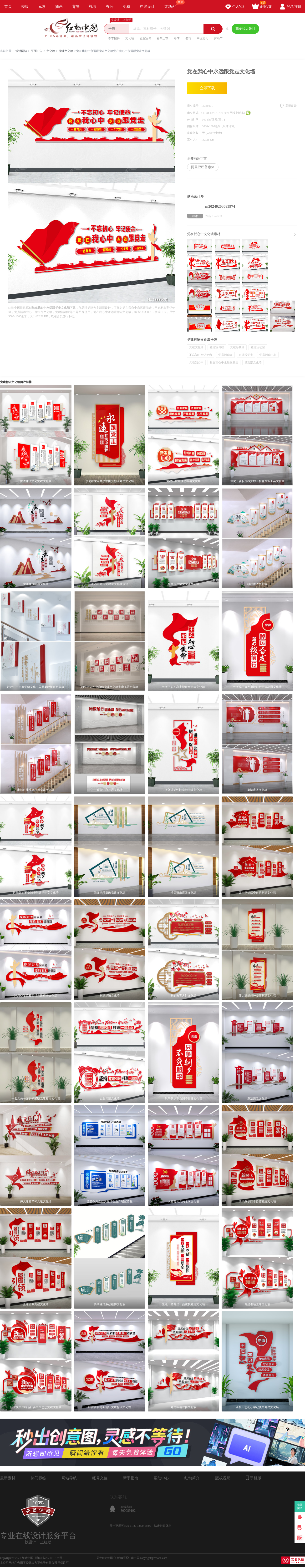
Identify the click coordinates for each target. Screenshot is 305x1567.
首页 (8, 7)
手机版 (253, 1478)
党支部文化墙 (253, 362)
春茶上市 (162, 38)
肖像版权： (194, 133)
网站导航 (69, 1478)
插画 (59, 7)
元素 (42, 7)
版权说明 (222, 1478)
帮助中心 (161, 1478)
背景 (76, 7)
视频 (93, 7)
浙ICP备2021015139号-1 (50, 1558)
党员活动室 (225, 355)
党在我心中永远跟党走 (224, 362)
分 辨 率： (194, 119)
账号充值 (99, 1478)
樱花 (188, 38)
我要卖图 (300, 1506)
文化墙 (129, 38)
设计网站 (21, 51)
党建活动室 (258, 347)
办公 (109, 7)
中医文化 (202, 38)
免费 (126, 7)
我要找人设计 (245, 28)
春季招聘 (114, 38)
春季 (177, 38)
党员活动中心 (267, 355)
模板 (25, 7)
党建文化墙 (66, 51)
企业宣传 (145, 38)
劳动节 (218, 38)
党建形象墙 (237, 347)
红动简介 (192, 1478)
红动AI (172, 4)
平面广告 (36, 51)
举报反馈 (291, 105)
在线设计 (147, 7)
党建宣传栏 (217, 347)
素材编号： (194, 105)
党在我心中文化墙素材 (203, 234)
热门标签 (38, 1478)
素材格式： (194, 113)
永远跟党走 (246, 355)
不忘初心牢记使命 (200, 355)
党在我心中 (196, 362)
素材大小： (194, 139)
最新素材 (7, 1478)
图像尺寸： (194, 126)
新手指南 (130, 1478)
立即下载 (207, 88)
